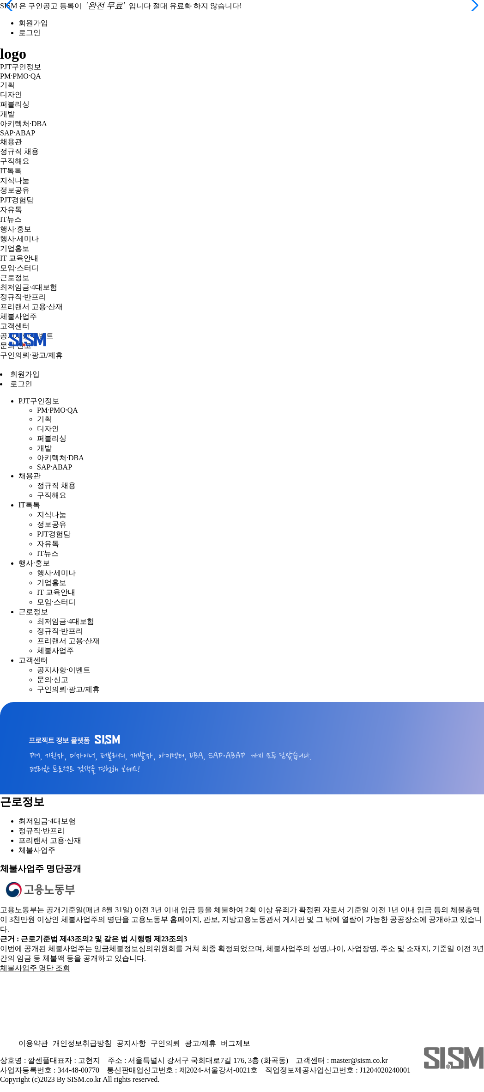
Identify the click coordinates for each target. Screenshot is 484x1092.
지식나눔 (15, 180)
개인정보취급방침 (82, 1043)
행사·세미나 (19, 239)
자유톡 (11, 210)
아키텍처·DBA (23, 124)
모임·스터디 (19, 268)
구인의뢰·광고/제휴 (31, 355)
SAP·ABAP (17, 133)
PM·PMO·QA (20, 76)
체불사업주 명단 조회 (35, 968)
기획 (7, 85)
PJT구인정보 (20, 67)
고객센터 (15, 326)
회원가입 (33, 23)
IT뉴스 (11, 219)
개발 (7, 114)
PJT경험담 (17, 200)
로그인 (29, 33)
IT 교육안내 (19, 258)
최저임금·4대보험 (28, 287)
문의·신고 (52, 679)
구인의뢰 (165, 1043)
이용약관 (33, 1043)
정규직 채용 (19, 151)
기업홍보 (15, 248)
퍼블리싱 (15, 104)
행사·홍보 (15, 229)
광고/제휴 (200, 1043)
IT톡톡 (11, 171)
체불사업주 (18, 316)
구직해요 (15, 161)
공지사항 (131, 1043)
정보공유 (15, 190)
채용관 (11, 142)
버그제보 (235, 1043)
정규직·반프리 (23, 297)
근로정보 (15, 277)
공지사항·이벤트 (64, 670)
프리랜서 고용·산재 (31, 307)
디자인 (11, 94)
